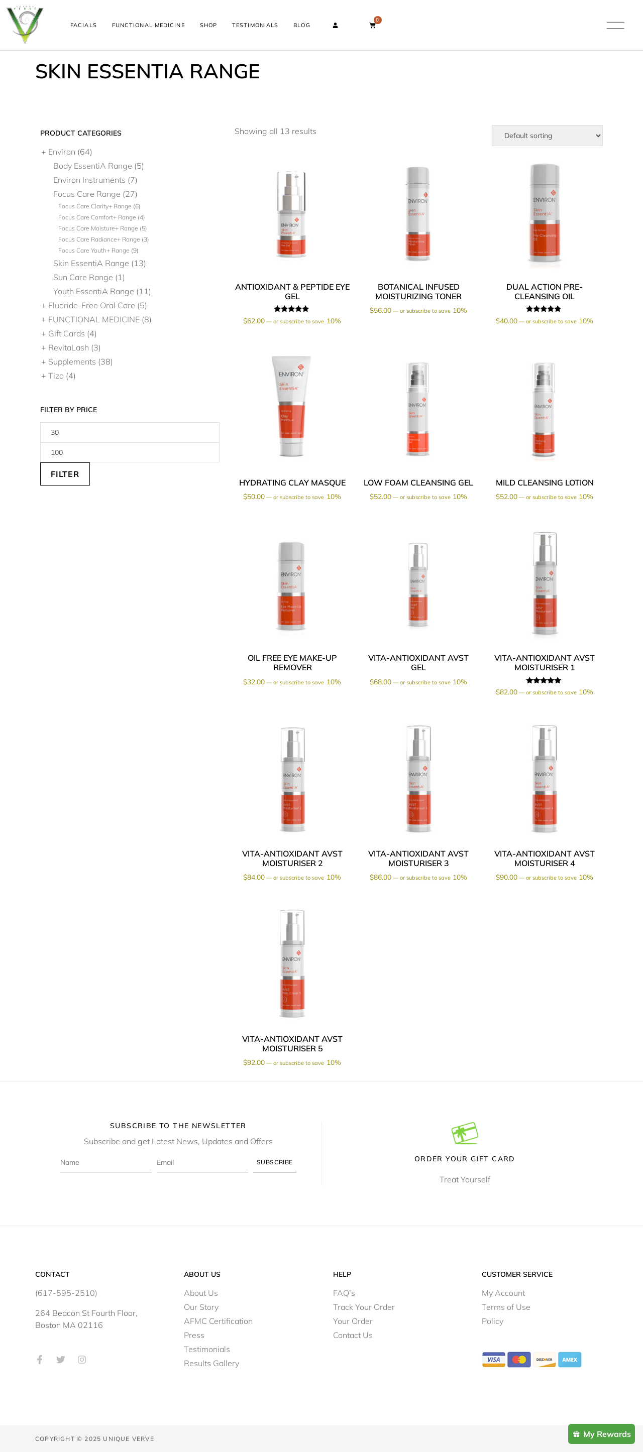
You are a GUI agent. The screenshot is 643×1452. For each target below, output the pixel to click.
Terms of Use (506, 1306)
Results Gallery (211, 1363)
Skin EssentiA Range (91, 263)
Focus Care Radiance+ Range (99, 239)
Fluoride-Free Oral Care (91, 305)
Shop (208, 25)
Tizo (56, 375)
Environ (61, 151)
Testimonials (255, 25)
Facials (83, 25)
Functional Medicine (148, 25)
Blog (301, 25)
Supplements (72, 361)
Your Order (353, 1320)
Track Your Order (364, 1306)
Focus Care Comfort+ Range (97, 216)
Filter (65, 473)
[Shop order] (547, 135)
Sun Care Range (83, 277)
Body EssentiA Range (92, 165)
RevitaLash (68, 347)
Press (194, 1334)
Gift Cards (66, 333)
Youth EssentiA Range (93, 291)
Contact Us (353, 1334)
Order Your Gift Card (464, 1158)
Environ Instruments (89, 179)
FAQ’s (344, 1292)
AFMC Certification (218, 1320)
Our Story (201, 1306)
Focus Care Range (87, 193)
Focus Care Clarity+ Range (95, 205)
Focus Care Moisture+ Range (98, 227)
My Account (503, 1292)
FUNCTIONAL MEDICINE (94, 319)
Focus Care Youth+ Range (94, 250)
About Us (201, 1292)
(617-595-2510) (66, 1292)
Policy (492, 1320)
